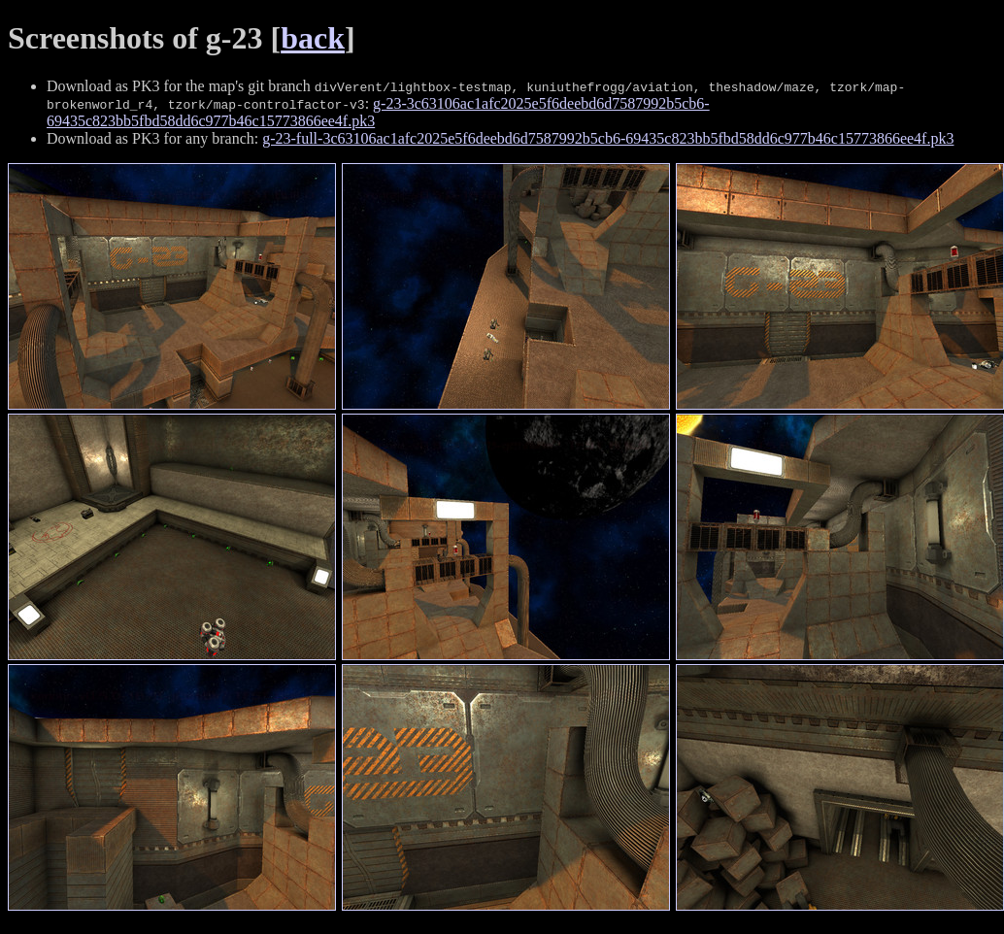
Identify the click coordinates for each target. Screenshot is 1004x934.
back (313, 37)
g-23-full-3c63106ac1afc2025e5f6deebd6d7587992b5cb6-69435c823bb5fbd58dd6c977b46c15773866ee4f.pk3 (608, 138)
